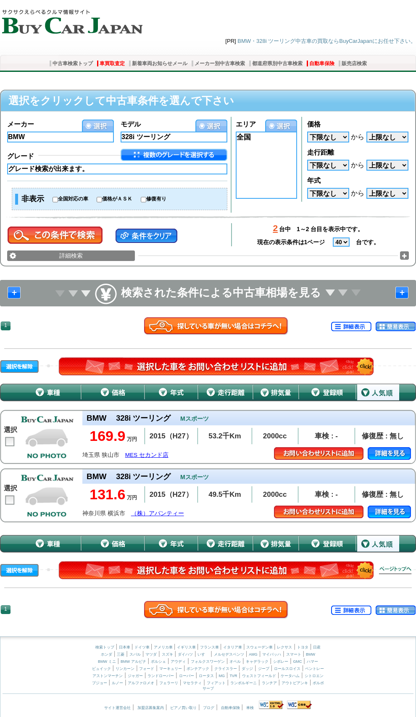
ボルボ (318, 683)
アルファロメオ (141, 683)
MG (222, 676)
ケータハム (290, 676)
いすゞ (203, 654)
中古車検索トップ (73, 63)
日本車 (125, 647)
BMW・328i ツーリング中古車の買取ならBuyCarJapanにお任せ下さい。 (326, 41)
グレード (20, 156)
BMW (310, 654)
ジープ (263, 669)
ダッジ (247, 669)
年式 (314, 180)
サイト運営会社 (117, 708)
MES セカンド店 (147, 455)
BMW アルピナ (133, 661)
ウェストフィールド (259, 676)
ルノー (117, 683)
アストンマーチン (107, 676)
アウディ (178, 661)
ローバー (186, 676)
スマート (293, 654)
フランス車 (210, 647)
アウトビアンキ (295, 683)
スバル (135, 654)
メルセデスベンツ (229, 654)
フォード (146, 669)
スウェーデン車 (260, 647)
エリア (246, 124)
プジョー (99, 683)
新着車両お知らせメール (159, 63)
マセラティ (192, 683)
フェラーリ (168, 683)
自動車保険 (321, 63)
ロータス (206, 676)
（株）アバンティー (157, 513)
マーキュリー (170, 669)
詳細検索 (71, 255)
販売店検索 (354, 63)
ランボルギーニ (243, 683)
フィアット (216, 683)
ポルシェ (158, 661)
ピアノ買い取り (183, 708)
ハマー (312, 661)
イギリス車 (187, 647)
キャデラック (257, 661)
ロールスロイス (287, 669)
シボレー (280, 661)
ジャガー (135, 676)
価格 (314, 124)
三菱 (120, 654)
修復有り (156, 199)
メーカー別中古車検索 (220, 63)
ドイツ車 (142, 647)
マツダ (151, 654)
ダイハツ (185, 654)
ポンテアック (198, 669)
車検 (250, 708)
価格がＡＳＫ (117, 199)
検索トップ (104, 647)
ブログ (208, 708)
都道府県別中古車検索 (277, 63)
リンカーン (125, 669)
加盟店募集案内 (150, 708)
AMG (253, 654)
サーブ (208, 688)
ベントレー (314, 669)
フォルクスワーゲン (208, 661)
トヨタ (302, 647)
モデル (131, 124)
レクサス (284, 647)
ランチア (269, 683)
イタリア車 (233, 647)
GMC (297, 661)
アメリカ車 (164, 647)
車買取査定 (112, 63)
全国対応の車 (73, 199)
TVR (233, 676)
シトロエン (314, 676)
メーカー (20, 124)
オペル (235, 661)
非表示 (32, 199)
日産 (317, 647)
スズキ (167, 654)
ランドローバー (160, 676)
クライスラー (225, 669)
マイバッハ (271, 654)
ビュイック (101, 669)
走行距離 (320, 152)
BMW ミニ (107, 661)
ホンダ (106, 654)
